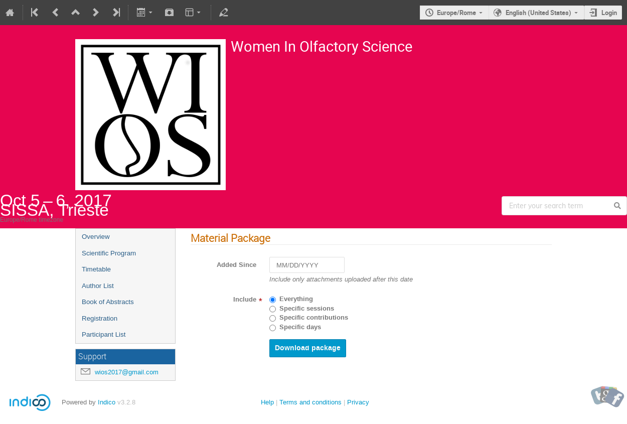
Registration (99, 318)
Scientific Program (109, 253)
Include (244, 299)
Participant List (103, 334)
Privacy (358, 402)
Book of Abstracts (108, 302)
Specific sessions (306, 308)
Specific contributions (313, 317)
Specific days (300, 327)
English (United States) (538, 12)
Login (609, 12)
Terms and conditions (310, 402)
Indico (106, 402)
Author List (98, 286)
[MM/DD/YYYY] (307, 265)
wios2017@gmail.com (127, 372)
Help (267, 402)
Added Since (236, 264)
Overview (96, 236)
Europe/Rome (456, 12)
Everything (296, 299)
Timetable (96, 269)
